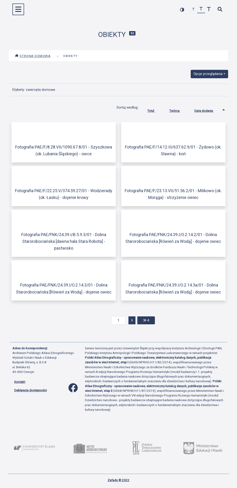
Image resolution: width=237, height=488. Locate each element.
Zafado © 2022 (118, 480)
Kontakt (19, 382)
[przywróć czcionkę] (201, 9)
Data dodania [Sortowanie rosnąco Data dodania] (207, 110)
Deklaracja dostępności (30, 390)
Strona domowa (33, 56)
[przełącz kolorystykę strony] (182, 9)
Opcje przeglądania (207, 74)
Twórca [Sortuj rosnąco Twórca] (178, 110)
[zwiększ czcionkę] (209, 9)
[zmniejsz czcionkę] (193, 9)
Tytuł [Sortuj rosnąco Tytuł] (154, 110)
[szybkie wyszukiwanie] (220, 9)
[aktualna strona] (118, 320)
